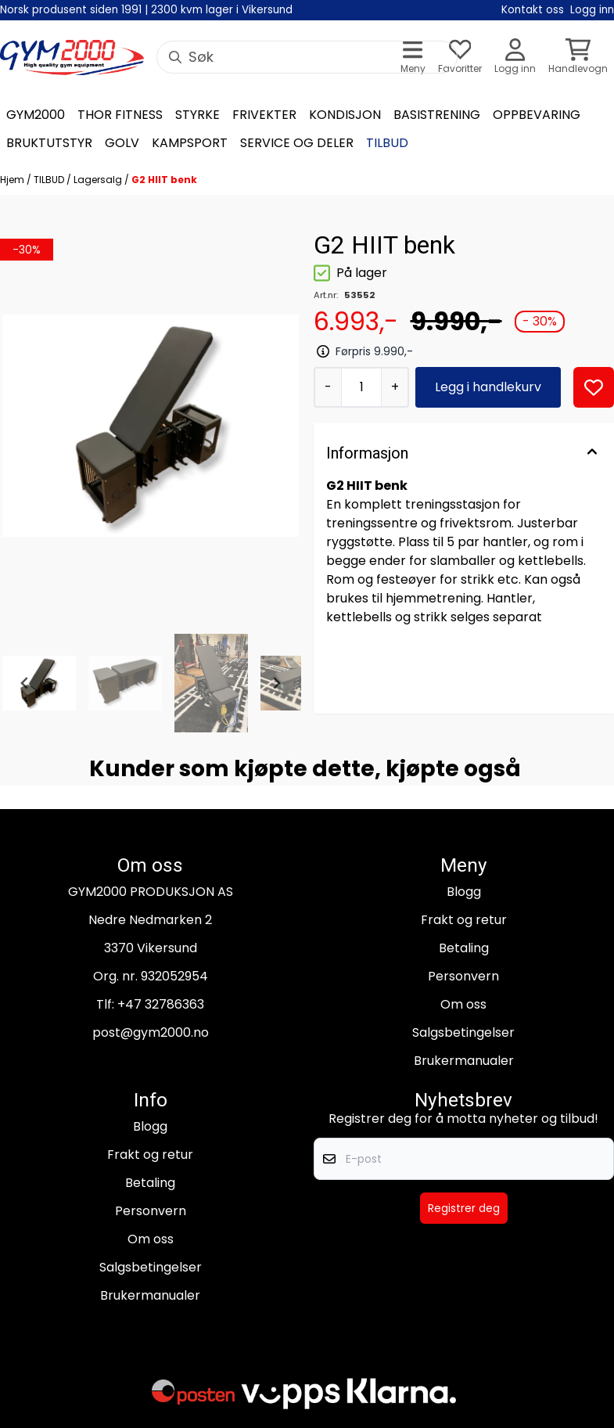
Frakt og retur (464, 920)
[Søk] (307, 57)
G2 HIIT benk (164, 179)
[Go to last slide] (25, 683)
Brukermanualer (464, 1061)
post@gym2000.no (150, 1032)
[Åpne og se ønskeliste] (460, 57)
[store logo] (72, 57)
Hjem (13, 179)
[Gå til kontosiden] (515, 57)
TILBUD (50, 179)
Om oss (463, 1004)
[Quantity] (361, 387)
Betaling (464, 948)
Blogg (464, 892)
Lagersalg (99, 179)
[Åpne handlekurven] (578, 57)
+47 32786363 (160, 1004)
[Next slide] (276, 683)
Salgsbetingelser (463, 1032)
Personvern (463, 976)
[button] (593, 387)
